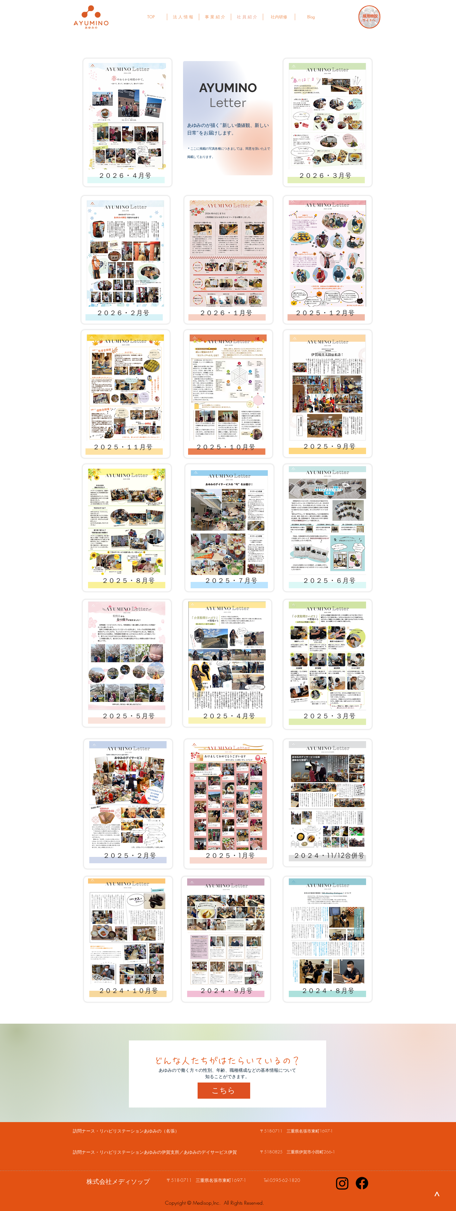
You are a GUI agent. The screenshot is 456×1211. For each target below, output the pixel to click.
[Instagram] (342, 1183)
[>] (437, 1194)
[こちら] (224, 1091)
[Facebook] (362, 1183)
